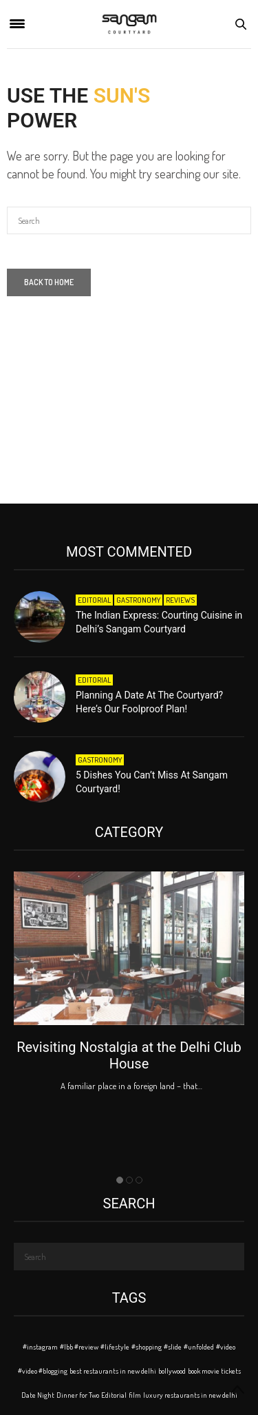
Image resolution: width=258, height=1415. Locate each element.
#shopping (146, 1345)
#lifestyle (114, 1345)
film (135, 1393)
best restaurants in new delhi (112, 1369)
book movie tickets (214, 1369)
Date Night (37, 1393)
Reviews (180, 600)
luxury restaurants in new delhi (190, 1393)
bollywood (172, 1369)
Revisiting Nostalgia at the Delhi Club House (129, 1055)
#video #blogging (42, 1369)
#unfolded (199, 1345)
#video (225, 1345)
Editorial (94, 600)
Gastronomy (138, 600)
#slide (173, 1345)
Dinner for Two (77, 1393)
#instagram (40, 1345)
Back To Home (49, 282)
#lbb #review (79, 1345)
